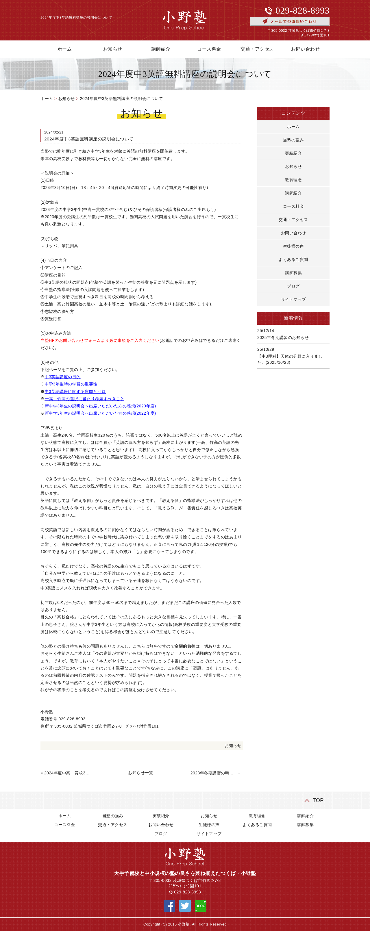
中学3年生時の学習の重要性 (71, 384)
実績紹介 (293, 153)
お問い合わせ (305, 49)
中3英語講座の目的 (63, 376)
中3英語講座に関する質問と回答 (75, 391)
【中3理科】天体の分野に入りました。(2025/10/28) (290, 359)
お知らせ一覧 (140, 772)
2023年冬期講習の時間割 (213, 773)
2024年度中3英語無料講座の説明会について (121, 98)
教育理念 (293, 179)
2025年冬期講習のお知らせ (283, 337)
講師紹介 (161, 49)
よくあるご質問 (293, 259)
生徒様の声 (293, 246)
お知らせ (112, 49)
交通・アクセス (257, 49)
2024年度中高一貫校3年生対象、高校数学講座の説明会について (67, 773)
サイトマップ (293, 299)
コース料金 (209, 49)
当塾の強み (293, 140)
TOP (318, 800)
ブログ (293, 286)
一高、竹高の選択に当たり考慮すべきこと (85, 398)
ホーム (65, 49)
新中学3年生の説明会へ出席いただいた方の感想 (90, 406)
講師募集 (293, 272)
